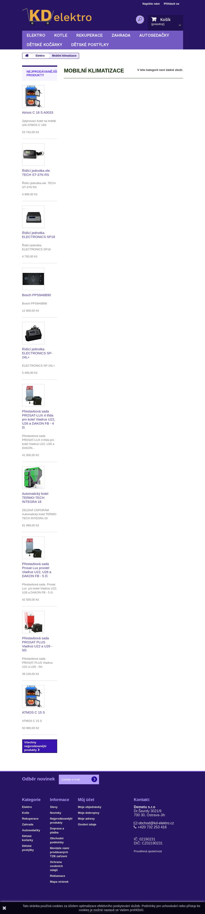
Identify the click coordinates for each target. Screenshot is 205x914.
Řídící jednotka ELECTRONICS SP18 (38, 235)
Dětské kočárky (44, 44)
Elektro (36, 35)
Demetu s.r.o (144, 807)
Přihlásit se (171, 3)
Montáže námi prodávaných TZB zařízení (59, 852)
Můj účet (86, 799)
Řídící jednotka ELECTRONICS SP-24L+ (37, 353)
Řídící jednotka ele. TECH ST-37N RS (36, 172)
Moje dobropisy (88, 812)
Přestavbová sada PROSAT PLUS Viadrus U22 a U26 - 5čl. (37, 644)
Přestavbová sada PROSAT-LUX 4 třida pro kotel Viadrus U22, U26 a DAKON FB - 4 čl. (38, 419)
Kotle (60, 35)
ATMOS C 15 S (33, 712)
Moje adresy (86, 818)
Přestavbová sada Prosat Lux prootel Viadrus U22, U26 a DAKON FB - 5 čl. (36, 570)
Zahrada (121, 35)
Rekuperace (89, 35)
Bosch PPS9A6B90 (36, 295)
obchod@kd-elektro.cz (156, 823)
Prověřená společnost (148, 851)
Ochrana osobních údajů (56, 866)
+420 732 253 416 (152, 827)
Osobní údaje (87, 824)
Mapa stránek (59, 881)
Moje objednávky (89, 807)
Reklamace (57, 876)
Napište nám (151, 3)
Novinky (55, 812)
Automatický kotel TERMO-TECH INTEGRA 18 (35, 498)
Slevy (54, 807)
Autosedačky (154, 35)
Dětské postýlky (90, 44)
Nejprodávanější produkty (42, 73)
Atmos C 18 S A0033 (37, 112)
